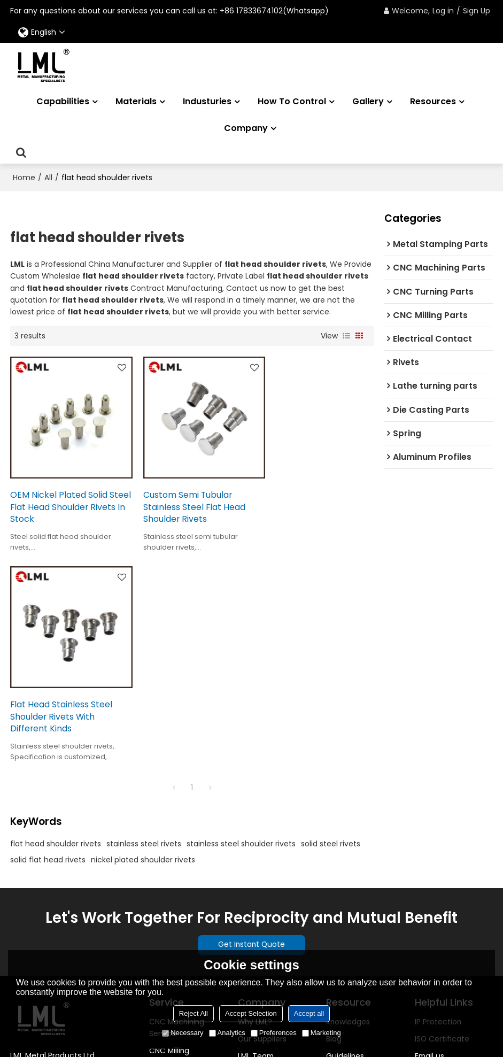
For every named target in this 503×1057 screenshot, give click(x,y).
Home (24, 177)
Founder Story (264, 855)
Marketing (321, 1033)
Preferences (274, 1033)
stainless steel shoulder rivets (241, 625)
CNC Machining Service (177, 809)
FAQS (335, 855)
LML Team (256, 838)
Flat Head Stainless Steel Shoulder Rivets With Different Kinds (311, 498)
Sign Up (476, 10)
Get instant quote (448, 890)
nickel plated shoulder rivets (143, 641)
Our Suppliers (262, 821)
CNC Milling (169, 833)
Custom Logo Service (173, 937)
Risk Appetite (261, 890)
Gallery (368, 101)
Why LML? (256, 803)
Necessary (182, 1033)
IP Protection (438, 803)
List (346, 335)
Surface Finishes (179, 914)
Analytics (227, 1033)
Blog (334, 821)
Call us (427, 855)
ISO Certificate (442, 821)
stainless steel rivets (143, 625)
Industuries (207, 101)
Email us (429, 838)
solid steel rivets (330, 625)
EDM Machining (177, 867)
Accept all (309, 1013)
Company (246, 128)
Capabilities (62, 101)
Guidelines (345, 838)
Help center (436, 873)
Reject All (193, 1013)
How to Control (292, 101)
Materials (136, 101)
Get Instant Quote (251, 726)
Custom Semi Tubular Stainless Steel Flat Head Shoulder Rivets (186, 498)
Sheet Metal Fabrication (171, 890)
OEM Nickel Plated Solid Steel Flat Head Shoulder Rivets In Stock (61, 498)
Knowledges (348, 803)
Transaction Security (276, 907)
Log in (443, 10)
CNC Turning (172, 850)
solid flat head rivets (48, 641)
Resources (433, 101)
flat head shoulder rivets (55, 625)
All (48, 177)
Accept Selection (251, 1013)
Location (254, 873)
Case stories (349, 873)
